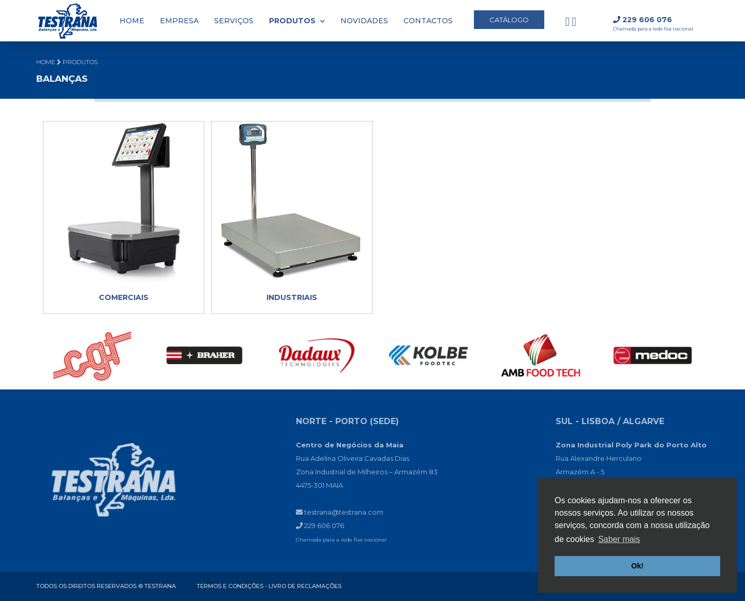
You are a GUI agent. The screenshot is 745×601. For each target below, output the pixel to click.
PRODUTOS (80, 62)
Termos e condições (230, 586)
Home (45, 62)
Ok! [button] (637, 566)
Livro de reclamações (305, 586)
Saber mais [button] (619, 539)
